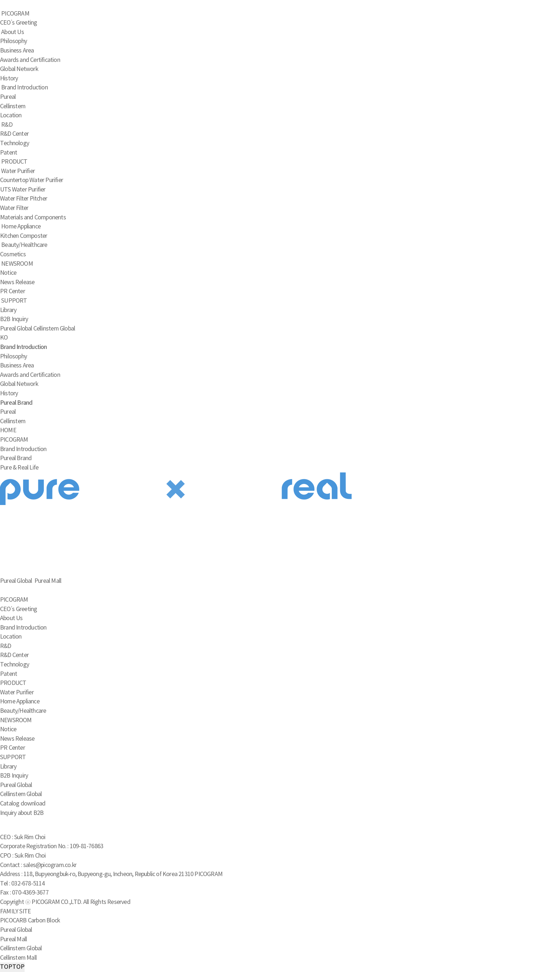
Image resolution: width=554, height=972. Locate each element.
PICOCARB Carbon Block (30, 920)
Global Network (19, 69)
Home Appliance (21, 226)
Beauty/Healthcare (24, 245)
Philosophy (13, 41)
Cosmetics (13, 254)
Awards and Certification (30, 60)
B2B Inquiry (14, 319)
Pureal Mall (13, 939)
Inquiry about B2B (21, 813)
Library (8, 310)
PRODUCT (14, 162)
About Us (12, 32)
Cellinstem (12, 106)
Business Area (17, 50)
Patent (8, 153)
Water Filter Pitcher (23, 198)
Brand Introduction (24, 87)
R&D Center (14, 134)
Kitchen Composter (23, 236)
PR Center (12, 291)
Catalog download (22, 803)
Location (11, 115)
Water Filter (14, 208)
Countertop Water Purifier (31, 180)
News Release (17, 282)
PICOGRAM (15, 13)
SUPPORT (14, 301)
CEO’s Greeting (18, 23)
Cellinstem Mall (18, 958)
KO (4, 337)
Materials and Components (33, 217)
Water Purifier (18, 171)
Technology (14, 143)
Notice (8, 273)
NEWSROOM (17, 264)
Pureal (8, 97)
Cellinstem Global (54, 328)
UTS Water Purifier (23, 189)
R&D (6, 125)
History (9, 78)
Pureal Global (16, 328)
